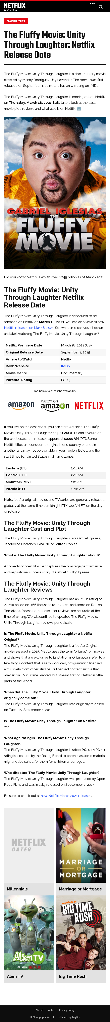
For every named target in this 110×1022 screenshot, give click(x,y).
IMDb (65, 366)
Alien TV (15, 976)
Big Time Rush (73, 976)
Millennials (17, 889)
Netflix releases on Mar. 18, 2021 (29, 328)
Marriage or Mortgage (80, 889)
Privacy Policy (66, 1010)
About (39, 1010)
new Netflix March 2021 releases (66, 796)
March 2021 (16, 21)
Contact (51, 1010)
